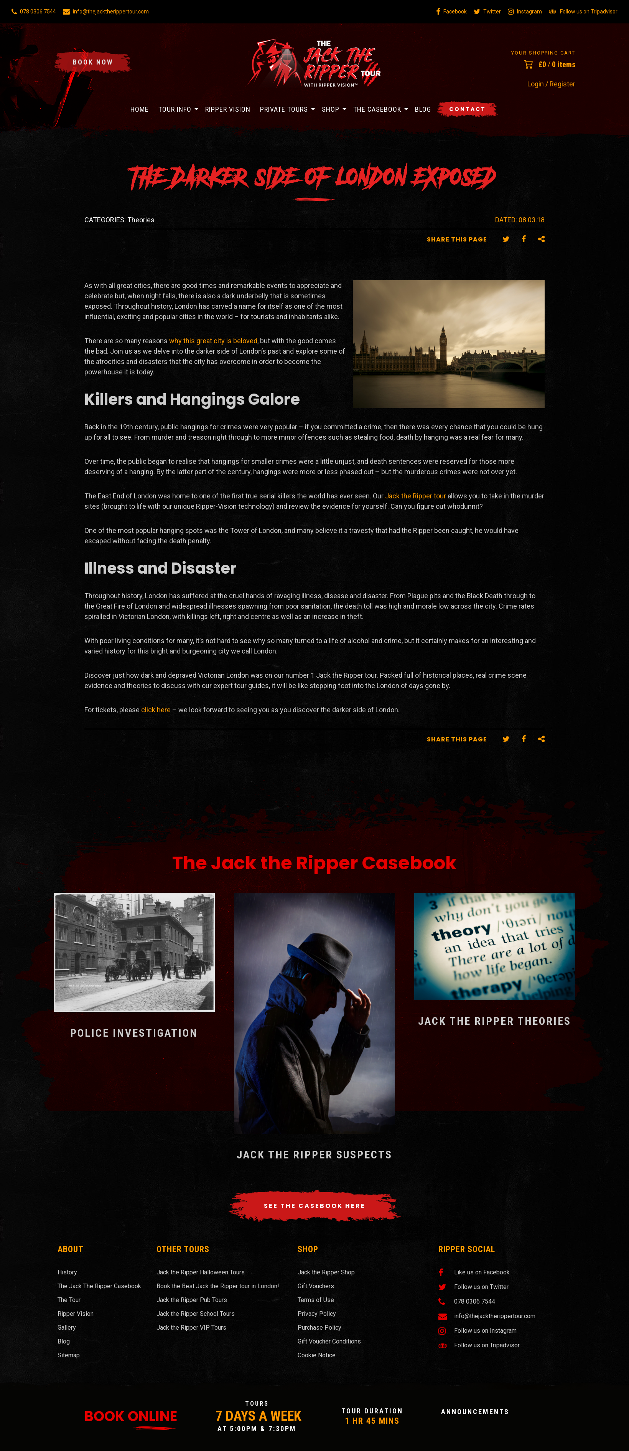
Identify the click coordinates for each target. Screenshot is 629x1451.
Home (139, 109)
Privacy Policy (317, 1313)
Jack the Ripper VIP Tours (191, 1327)
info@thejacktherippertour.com (106, 11)
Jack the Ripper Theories (494, 1021)
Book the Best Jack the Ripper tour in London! (217, 1286)
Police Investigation (134, 1033)
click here (156, 710)
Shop (330, 109)
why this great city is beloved (213, 341)
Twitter (487, 11)
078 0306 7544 (34, 11)
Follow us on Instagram (477, 1331)
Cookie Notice (317, 1355)
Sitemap (69, 1355)
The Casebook (377, 109)
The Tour (69, 1300)
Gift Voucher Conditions (329, 1341)
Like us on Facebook (474, 1272)
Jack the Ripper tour (415, 496)
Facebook (451, 11)
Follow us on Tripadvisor (583, 11)
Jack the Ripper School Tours (195, 1313)
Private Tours (284, 109)
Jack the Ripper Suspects (314, 1154)
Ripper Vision (227, 109)
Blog (423, 109)
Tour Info (174, 109)
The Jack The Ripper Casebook (99, 1286)
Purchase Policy (319, 1327)
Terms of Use (316, 1300)
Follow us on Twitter (473, 1287)
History (67, 1272)
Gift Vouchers (316, 1286)
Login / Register (551, 84)
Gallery (67, 1327)
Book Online (130, 1416)
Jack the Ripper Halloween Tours (200, 1272)
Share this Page (457, 240)
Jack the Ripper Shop (326, 1272)
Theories (141, 220)
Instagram (525, 11)
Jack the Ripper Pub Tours (191, 1300)
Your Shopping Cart (543, 52)
